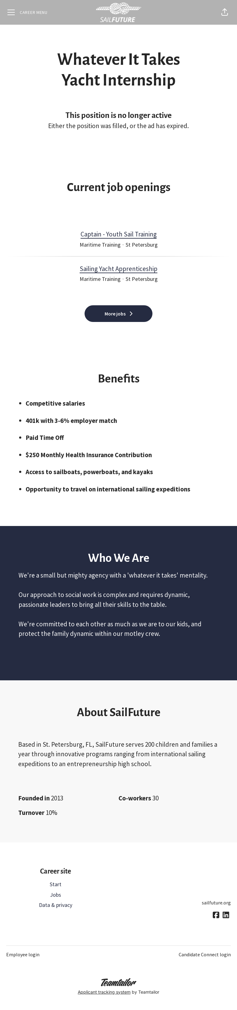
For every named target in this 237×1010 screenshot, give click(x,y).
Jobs (55, 894)
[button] (224, 12)
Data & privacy (55, 904)
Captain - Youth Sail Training (119, 234)
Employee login (23, 954)
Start (55, 884)
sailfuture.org (216, 902)
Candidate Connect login (205, 954)
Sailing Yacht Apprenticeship (118, 269)
